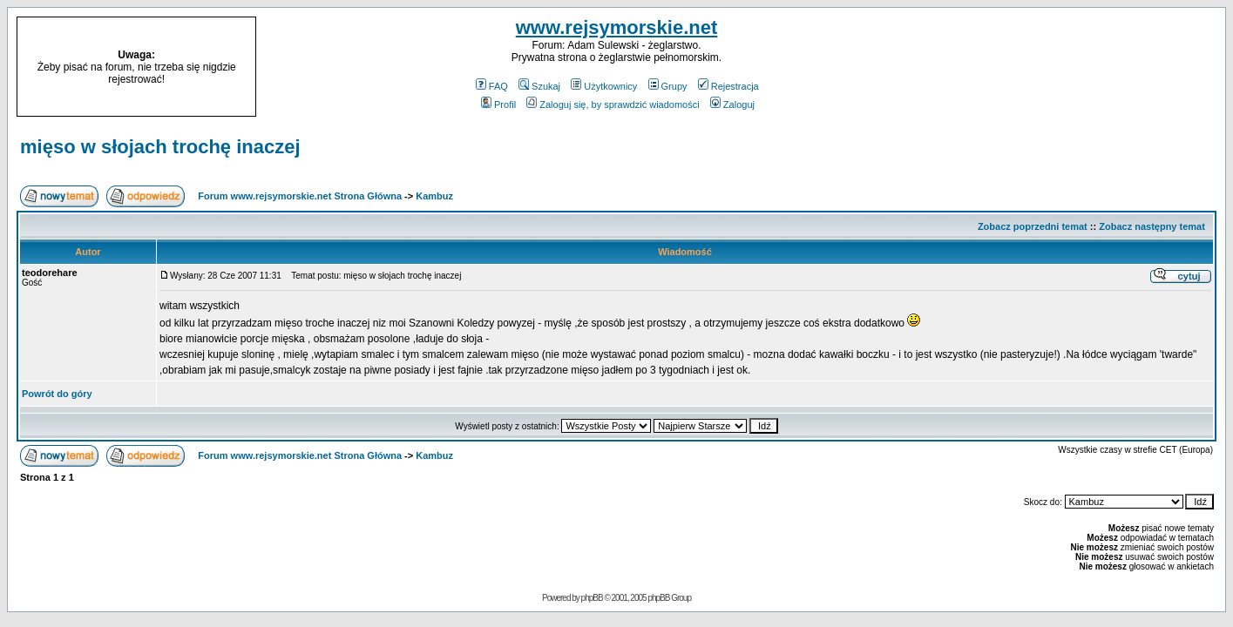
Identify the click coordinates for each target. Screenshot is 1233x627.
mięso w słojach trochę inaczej (160, 147)
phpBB (592, 598)
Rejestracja (728, 86)
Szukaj (539, 86)
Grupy (668, 86)
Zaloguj (732, 104)
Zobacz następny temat (1152, 226)
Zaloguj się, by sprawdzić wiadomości (612, 104)
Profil (498, 104)
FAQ (492, 86)
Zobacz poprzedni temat (1032, 226)
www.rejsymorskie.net (617, 27)
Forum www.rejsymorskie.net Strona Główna (300, 196)
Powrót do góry (57, 393)
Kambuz (434, 196)
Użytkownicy (604, 86)
